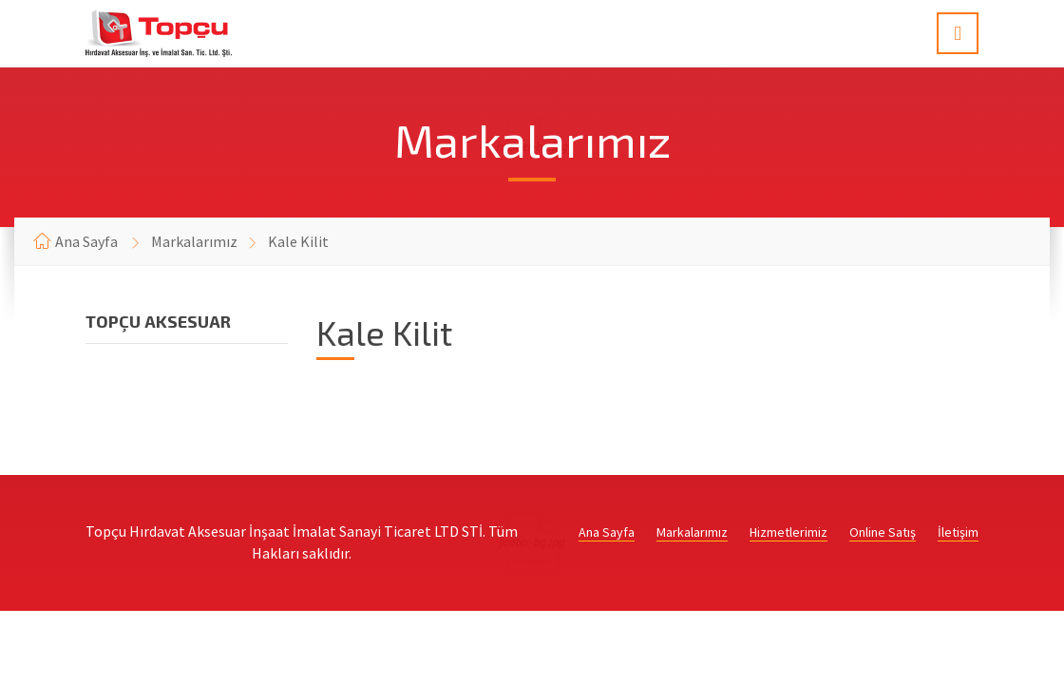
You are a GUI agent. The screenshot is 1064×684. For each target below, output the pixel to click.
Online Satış (882, 532)
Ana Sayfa (86, 241)
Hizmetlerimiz (788, 532)
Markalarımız (194, 241)
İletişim (958, 532)
